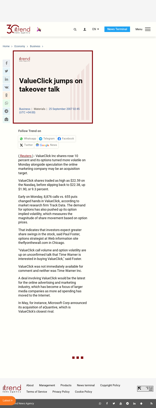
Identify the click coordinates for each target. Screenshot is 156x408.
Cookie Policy (83, 391)
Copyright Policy (110, 385)
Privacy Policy (60, 391)
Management (47, 385)
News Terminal (117, 29)
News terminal (86, 385)
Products (66, 385)
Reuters (25, 156)
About (30, 385)
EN (94, 29)
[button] (6, 63)
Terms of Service (36, 391)
